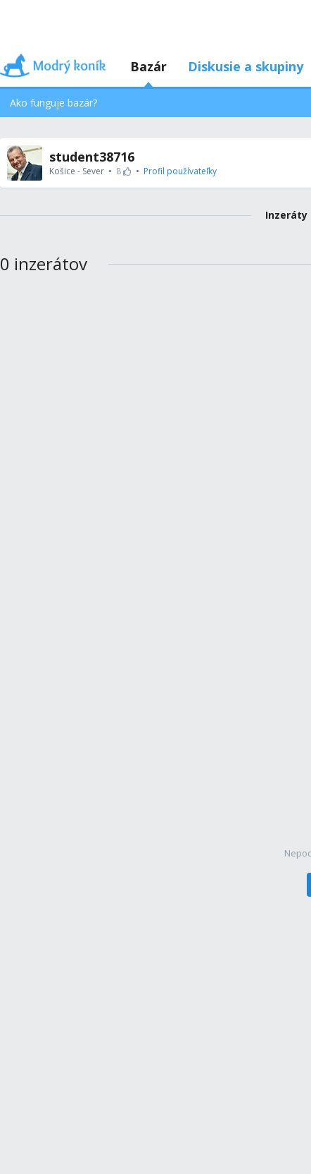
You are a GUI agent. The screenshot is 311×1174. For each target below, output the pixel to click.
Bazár (148, 66)
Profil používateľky (180, 171)
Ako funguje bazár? (53, 102)
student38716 (91, 156)
